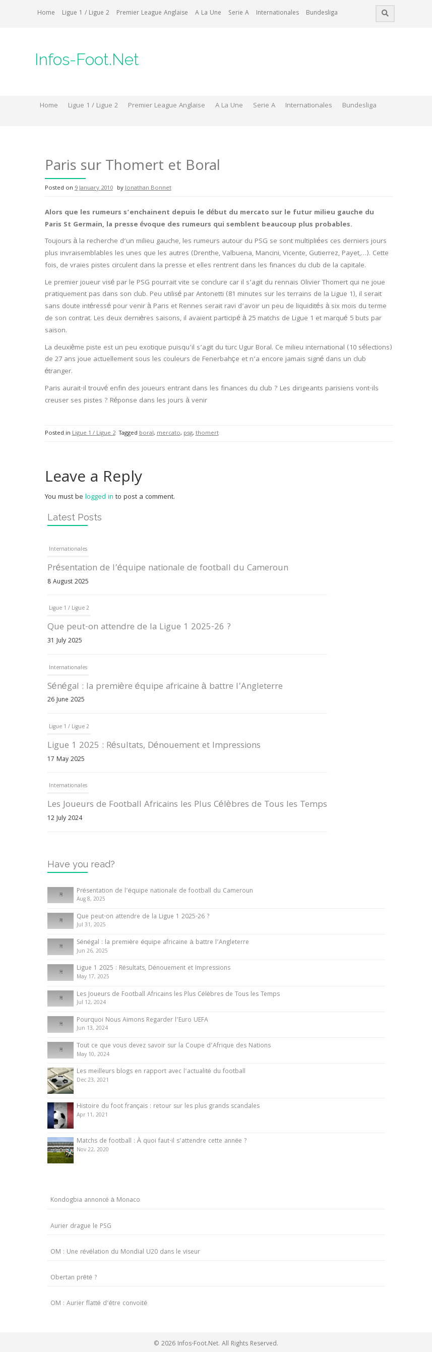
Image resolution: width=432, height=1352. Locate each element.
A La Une (208, 13)
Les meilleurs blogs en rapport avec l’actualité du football (161, 1072)
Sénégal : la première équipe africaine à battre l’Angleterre (165, 687)
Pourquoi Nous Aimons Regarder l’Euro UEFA (142, 1020)
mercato (168, 433)
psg (188, 433)
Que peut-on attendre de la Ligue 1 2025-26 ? (139, 627)
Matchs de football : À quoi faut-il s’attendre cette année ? (162, 1141)
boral (146, 433)
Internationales (277, 13)
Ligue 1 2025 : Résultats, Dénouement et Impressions (154, 746)
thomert (207, 433)
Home (46, 13)
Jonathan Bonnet (148, 188)
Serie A (238, 13)
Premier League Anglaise (152, 13)
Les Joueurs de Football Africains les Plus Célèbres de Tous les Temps (187, 805)
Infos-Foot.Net (87, 59)
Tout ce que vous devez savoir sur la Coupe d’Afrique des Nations (174, 1046)
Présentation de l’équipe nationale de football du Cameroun (167, 568)
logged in (99, 497)
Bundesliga (322, 13)
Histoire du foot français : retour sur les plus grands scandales (168, 1106)
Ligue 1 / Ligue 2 (85, 13)
